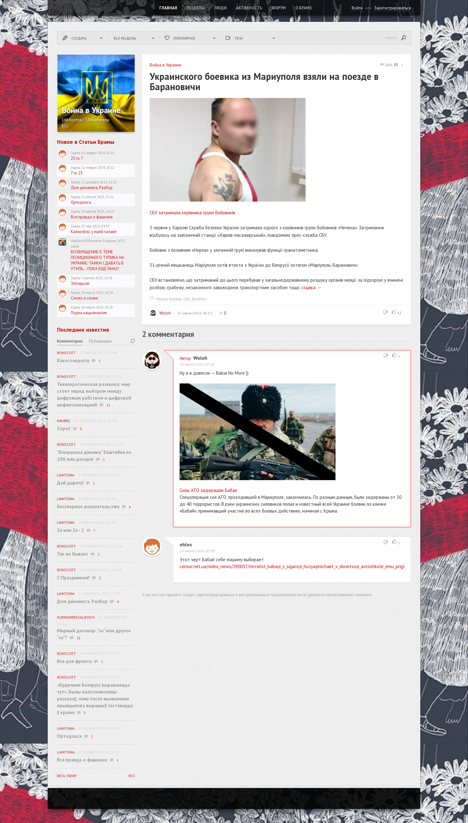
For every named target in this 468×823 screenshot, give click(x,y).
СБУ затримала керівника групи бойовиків (192, 213)
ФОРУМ (279, 8)
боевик (175, 298)
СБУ (186, 298)
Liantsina (66, 475)
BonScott (66, 352)
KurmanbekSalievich (75, 617)
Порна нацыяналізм (89, 312)
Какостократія (73, 360)
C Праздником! (73, 578)
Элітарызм (80, 283)
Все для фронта (74, 661)
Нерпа (161, 298)
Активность (249, 8)
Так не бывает (72, 554)
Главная (168, 8)
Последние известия (83, 329)
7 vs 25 (77, 173)
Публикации (100, 341)
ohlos (186, 544)
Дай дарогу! (70, 483)
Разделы (195, 8)
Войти (357, 8)
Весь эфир (67, 775)
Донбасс (199, 298)
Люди (220, 8)
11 (108, 405)
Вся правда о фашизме (92, 217)
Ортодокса (81, 202)
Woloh (160, 313)
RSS (65, 126)
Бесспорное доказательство (88, 506)
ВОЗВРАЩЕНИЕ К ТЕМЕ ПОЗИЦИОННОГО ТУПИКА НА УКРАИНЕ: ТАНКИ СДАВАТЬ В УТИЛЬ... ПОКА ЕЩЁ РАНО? (97, 260)
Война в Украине (165, 65)
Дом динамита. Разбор (92, 187)
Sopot (63, 428)
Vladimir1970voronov (86, 241)
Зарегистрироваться (392, 8)
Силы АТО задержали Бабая (208, 490)
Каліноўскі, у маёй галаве (94, 231)
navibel (63, 420)
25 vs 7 (77, 158)
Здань (75, 153)
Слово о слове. (85, 298)
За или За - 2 (70, 530)
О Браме (303, 8)
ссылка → (311, 287)
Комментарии (70, 341)
